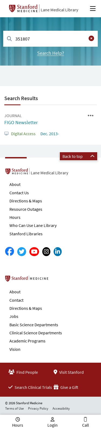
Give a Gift (66, 387)
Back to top (78, 156)
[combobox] (50, 39)
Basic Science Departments (33, 324)
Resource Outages (25, 209)
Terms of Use (14, 408)
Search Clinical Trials (30, 387)
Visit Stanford (69, 372)
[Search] (9, 39)
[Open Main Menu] (93, 8)
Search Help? (50, 53)
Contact (16, 300)
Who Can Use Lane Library (33, 225)
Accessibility (61, 408)
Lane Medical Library (59, 9)
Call (85, 425)
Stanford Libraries (26, 233)
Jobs (13, 316)
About (14, 184)
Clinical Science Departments (35, 332)
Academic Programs (27, 341)
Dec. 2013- (49, 133)
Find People (23, 372)
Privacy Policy (38, 408)
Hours (14, 217)
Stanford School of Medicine (57, 280)
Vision (14, 349)
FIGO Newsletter (21, 122)
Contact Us (19, 192)
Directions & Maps (25, 200)
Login (52, 425)
